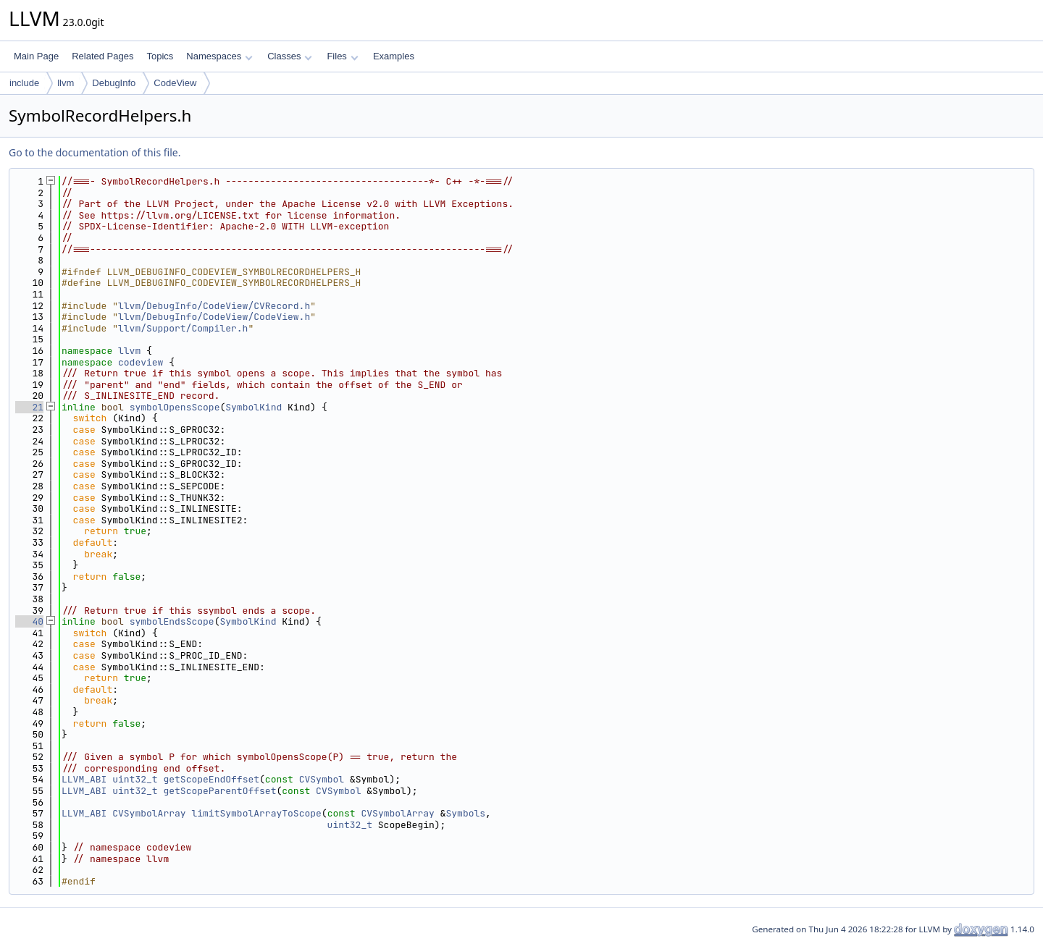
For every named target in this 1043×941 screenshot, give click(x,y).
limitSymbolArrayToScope (256, 813)
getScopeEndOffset (211, 779)
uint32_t (134, 779)
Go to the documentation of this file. (94, 152)
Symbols (466, 813)
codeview (140, 362)
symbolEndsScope (172, 621)
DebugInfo (113, 82)
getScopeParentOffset (219, 791)
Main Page (36, 56)
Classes (289, 56)
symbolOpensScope (175, 407)
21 (29, 407)
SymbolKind (253, 407)
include (24, 82)
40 (29, 621)
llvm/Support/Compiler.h (183, 328)
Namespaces (219, 56)
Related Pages (102, 56)
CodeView (175, 82)
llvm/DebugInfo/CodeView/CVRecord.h (214, 306)
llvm (65, 82)
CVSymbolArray (148, 813)
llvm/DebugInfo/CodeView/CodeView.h (214, 317)
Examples (393, 56)
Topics (159, 56)
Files (342, 56)
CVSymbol (321, 779)
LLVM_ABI (84, 779)
